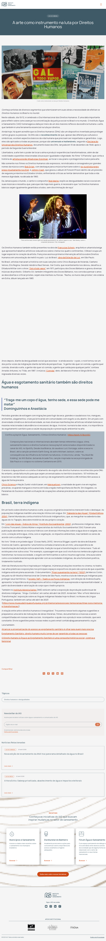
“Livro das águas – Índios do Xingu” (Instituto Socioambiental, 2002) (38, 524)
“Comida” (50, 370)
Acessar (13, 860)
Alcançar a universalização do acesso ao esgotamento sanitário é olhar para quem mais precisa (48, 629)
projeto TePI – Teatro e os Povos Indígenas (49, 579)
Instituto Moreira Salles (25, 589)
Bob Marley (54, 180)
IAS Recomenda (53, 16)
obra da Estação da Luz (69, 257)
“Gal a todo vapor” (37, 268)
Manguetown (54, 484)
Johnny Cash (38, 170)
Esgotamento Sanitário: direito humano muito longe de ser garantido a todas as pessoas (44, 633)
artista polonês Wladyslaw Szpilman (30, 159)
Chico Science (9, 484)
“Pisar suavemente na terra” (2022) (68, 572)
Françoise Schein (66, 247)
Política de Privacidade (97, 937)
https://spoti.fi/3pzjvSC (79, 434)
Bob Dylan (29, 166)
